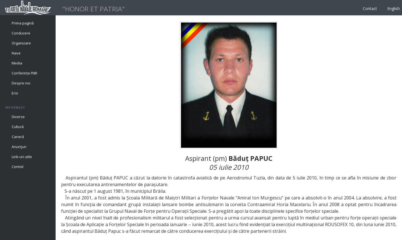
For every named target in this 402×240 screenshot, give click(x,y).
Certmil (17, 166)
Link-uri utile (22, 156)
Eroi (15, 93)
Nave (16, 53)
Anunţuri (19, 146)
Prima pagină (23, 23)
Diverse (18, 116)
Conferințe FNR (24, 73)
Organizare (21, 43)
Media (17, 63)
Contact (370, 8)
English (393, 8)
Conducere (21, 33)
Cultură (18, 126)
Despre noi (21, 83)
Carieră (18, 136)
